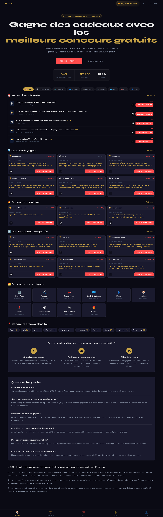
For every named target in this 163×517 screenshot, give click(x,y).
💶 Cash (113, 89)
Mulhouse (123, 330)
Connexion (153, 3)
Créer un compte (95, 61)
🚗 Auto (123, 89)
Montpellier (66, 330)
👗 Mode (134, 89)
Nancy (108, 330)
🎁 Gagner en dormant (127, 3)
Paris (13, 330)
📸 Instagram (59, 89)
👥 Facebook (73, 89)
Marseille (50, 330)
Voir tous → (150, 95)
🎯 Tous (28, 89)
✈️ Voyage (101, 89)
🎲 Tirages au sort (43, 89)
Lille (26, 330)
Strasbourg (139, 330)
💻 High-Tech (88, 89)
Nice (96, 330)
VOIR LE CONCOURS (144, 105)
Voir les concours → (69, 61)
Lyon (37, 330)
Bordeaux (83, 330)
